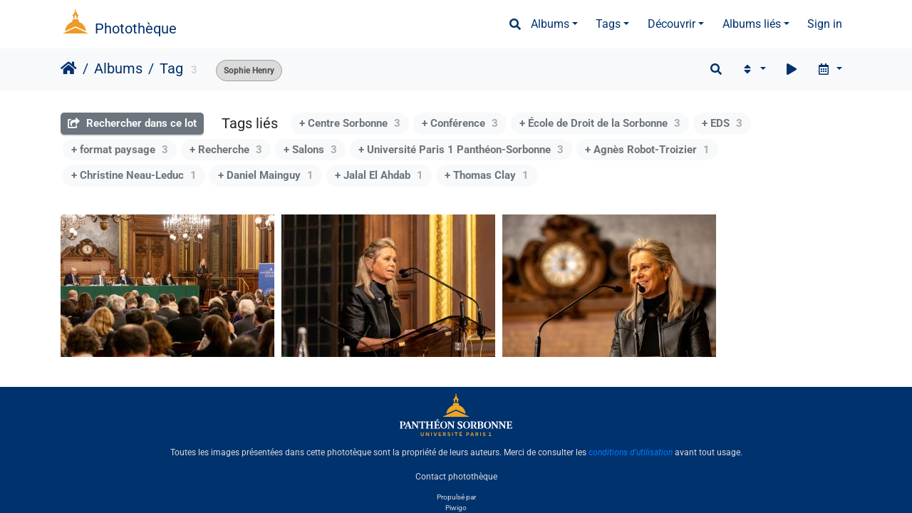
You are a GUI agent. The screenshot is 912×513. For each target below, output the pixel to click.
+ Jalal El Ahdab (379, 175)
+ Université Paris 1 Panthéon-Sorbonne (461, 149)
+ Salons (310, 149)
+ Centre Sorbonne (349, 123)
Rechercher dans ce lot (132, 123)
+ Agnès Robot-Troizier (647, 149)
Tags (608, 24)
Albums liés (751, 24)
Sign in (824, 24)
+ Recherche (226, 149)
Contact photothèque (456, 477)
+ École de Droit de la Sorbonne (599, 123)
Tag (171, 68)
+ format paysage (119, 149)
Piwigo (456, 508)
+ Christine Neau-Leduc (134, 175)
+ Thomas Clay (487, 175)
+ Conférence (460, 123)
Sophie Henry (249, 71)
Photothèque (136, 28)
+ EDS (722, 123)
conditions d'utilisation (631, 452)
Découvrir (671, 24)
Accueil (69, 68)
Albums (550, 24)
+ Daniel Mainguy (266, 175)
